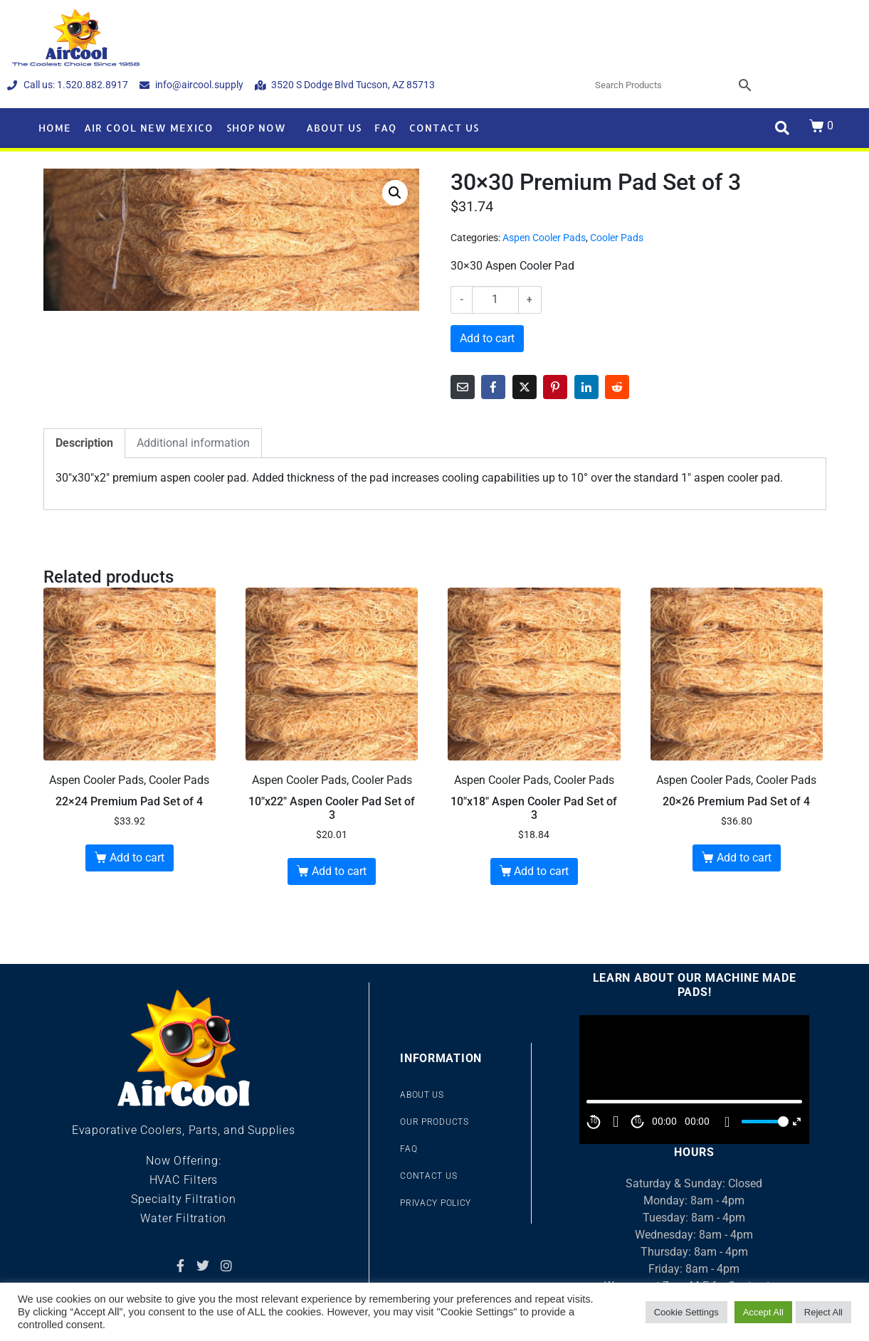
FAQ (385, 128)
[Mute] (727, 1122)
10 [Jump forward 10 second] (637, 1121)
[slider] (763, 1121)
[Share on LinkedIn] (586, 387)
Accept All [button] (763, 1312)
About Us (334, 128)
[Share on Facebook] (493, 387)
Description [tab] (84, 443)
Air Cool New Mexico (149, 128)
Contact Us (444, 128)
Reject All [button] (823, 1312)
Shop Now (256, 128)
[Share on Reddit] (617, 387)
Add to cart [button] (137, 857)
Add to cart (487, 338)
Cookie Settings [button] (686, 1312)
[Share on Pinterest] (555, 387)
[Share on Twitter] (524, 387)
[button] (395, 193)
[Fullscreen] (796, 1121)
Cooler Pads (616, 237)
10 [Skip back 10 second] (593, 1121)
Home (54, 128)
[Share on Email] (463, 387)
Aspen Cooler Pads (544, 237)
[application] (694, 1079)
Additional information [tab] (193, 443)
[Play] (616, 1122)
